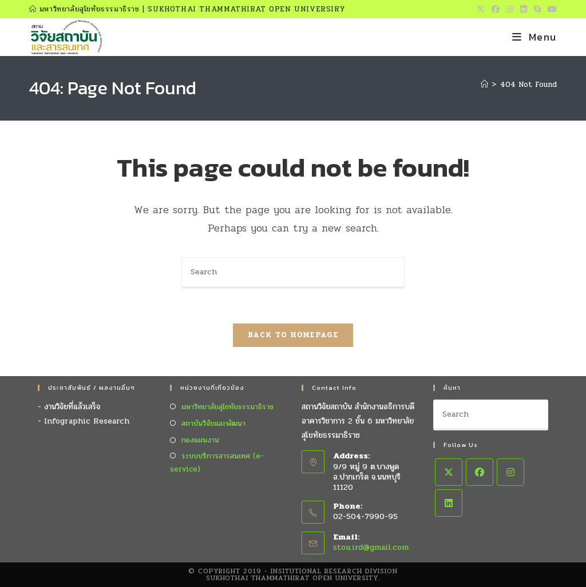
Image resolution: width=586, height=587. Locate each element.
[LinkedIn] (448, 503)
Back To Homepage (293, 335)
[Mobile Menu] (534, 37)
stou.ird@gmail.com (371, 547)
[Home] (484, 84)
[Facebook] (479, 472)
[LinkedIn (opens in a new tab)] (523, 9)
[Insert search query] (293, 272)
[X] (448, 472)
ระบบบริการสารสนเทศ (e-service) (217, 462)
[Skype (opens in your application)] (537, 9)
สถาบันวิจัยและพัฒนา (213, 423)
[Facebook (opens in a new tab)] (495, 9)
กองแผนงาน (200, 440)
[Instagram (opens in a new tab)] (510, 9)
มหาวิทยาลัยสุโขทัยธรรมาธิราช (227, 407)
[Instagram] (510, 472)
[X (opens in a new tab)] (480, 9)
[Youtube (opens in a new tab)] (550, 9)
